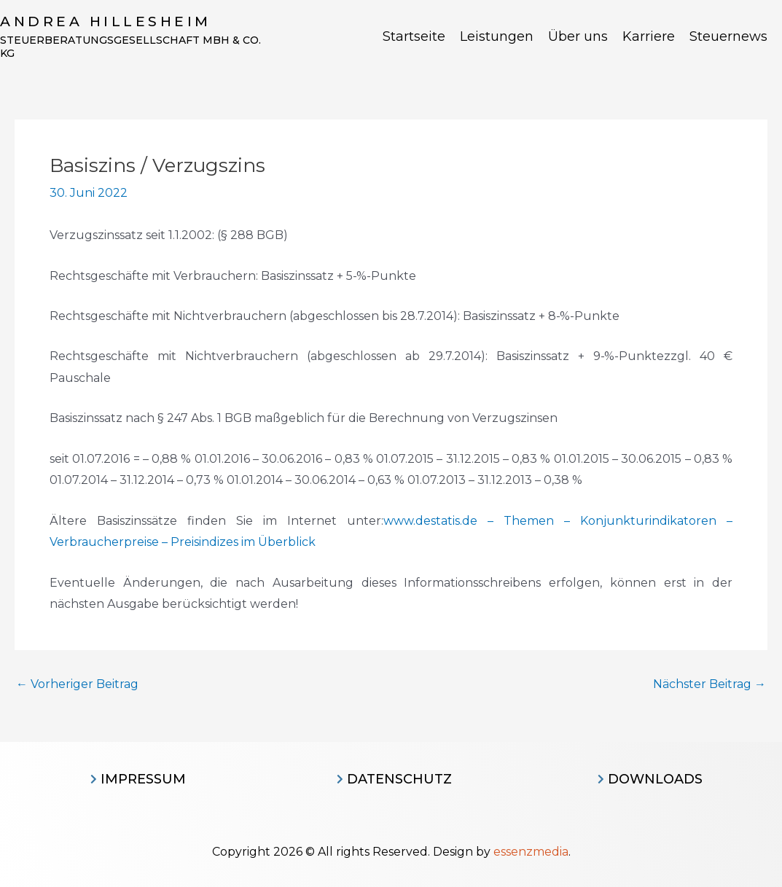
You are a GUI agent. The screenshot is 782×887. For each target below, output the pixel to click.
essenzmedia (530, 852)
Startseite (414, 36)
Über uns (578, 36)
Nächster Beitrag (709, 684)
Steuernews (728, 36)
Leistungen (496, 36)
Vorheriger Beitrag (77, 684)
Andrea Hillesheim (105, 21)
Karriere (648, 36)
